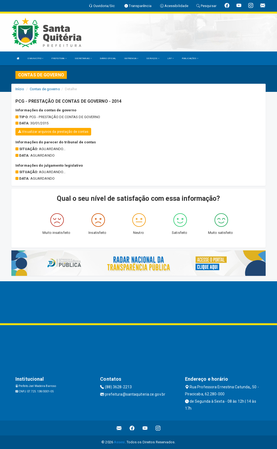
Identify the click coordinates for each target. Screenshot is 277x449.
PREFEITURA (58, 58)
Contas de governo (45, 89)
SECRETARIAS (83, 58)
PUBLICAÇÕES (190, 58)
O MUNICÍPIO (35, 58)
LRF (170, 58)
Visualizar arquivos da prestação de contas (53, 132)
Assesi (119, 442)
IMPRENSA (131, 58)
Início (19, 89)
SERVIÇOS (152, 58)
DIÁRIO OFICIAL (108, 58)
